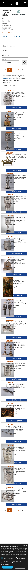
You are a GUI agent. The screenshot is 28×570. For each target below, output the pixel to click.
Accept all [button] (7, 567)
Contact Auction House (6, 24)
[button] (14, 564)
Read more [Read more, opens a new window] (11, 555)
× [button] (26, 545)
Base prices (7, 78)
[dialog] (14, 557)
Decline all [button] (20, 567)
